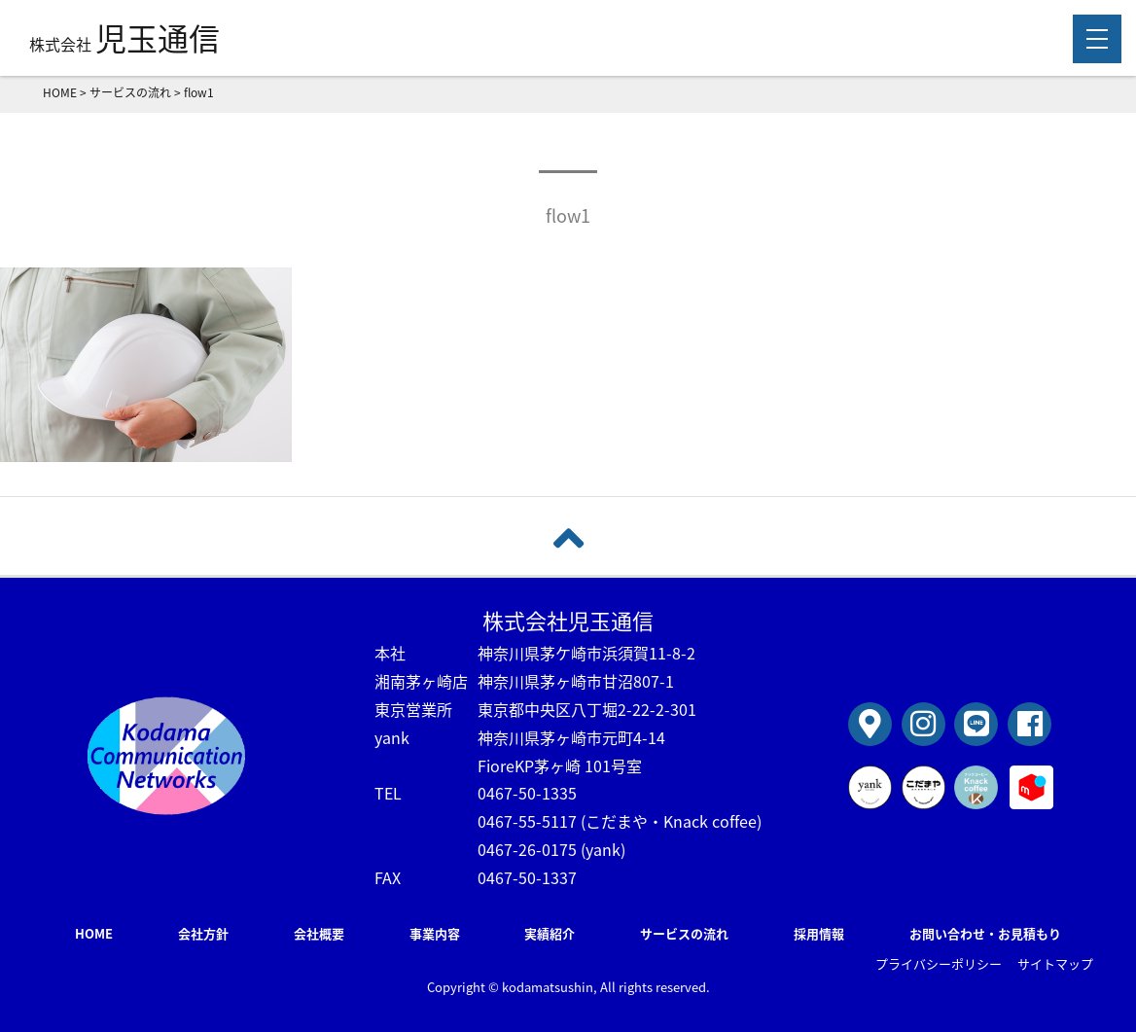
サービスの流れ (684, 933)
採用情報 (819, 933)
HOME (94, 933)
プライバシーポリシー (938, 963)
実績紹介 (549, 933)
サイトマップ (1055, 963)
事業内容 (434, 933)
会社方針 (203, 933)
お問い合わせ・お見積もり (985, 933)
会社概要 (319, 933)
